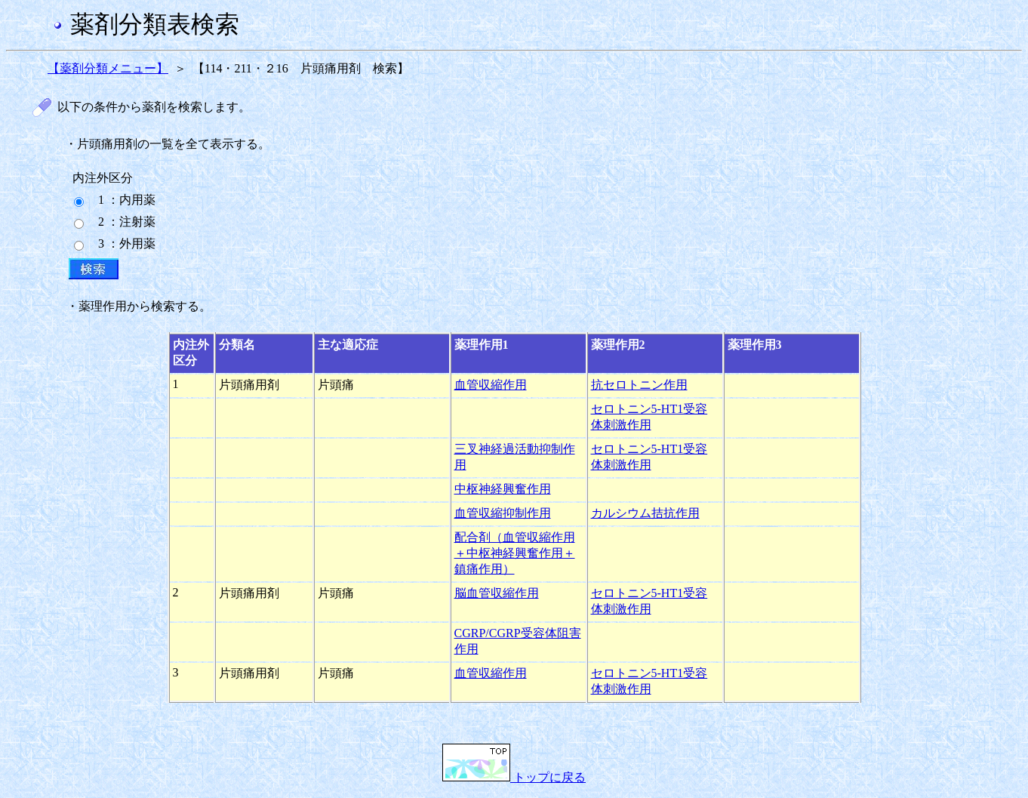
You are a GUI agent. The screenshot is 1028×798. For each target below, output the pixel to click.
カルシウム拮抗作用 (645, 513)
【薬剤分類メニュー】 (108, 68)
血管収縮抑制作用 (502, 513)
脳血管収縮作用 (496, 593)
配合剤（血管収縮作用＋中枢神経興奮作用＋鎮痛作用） (514, 553)
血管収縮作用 (490, 384)
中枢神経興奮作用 (502, 488)
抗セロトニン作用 (639, 384)
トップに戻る (514, 777)
